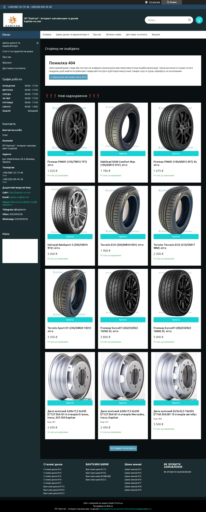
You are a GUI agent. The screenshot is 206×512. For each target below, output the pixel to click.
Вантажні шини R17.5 (96, 469)
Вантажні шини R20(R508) (98, 476)
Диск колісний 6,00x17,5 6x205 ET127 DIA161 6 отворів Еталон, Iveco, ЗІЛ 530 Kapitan (68, 414)
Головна (47, 34)
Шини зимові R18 (133, 486)
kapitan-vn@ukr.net (19, 197)
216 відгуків (154, 2)
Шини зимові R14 (133, 473)
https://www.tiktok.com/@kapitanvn (19, 203)
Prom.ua (119, 503)
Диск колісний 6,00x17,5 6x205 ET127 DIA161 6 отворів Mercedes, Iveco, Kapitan (122, 414)
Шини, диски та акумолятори (71, 34)
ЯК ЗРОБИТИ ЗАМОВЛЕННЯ (177, 472)
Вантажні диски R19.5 (54, 490)
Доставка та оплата (136, 34)
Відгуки (156, 34)
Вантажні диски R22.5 (54, 493)
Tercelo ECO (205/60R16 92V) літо (122, 244)
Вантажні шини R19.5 (96, 473)
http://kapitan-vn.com (20, 192)
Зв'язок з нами (113, 34)
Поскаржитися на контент (112, 509)
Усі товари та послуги (122, 448)
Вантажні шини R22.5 (96, 479)
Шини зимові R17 (133, 483)
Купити (70, 153)
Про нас (97, 34)
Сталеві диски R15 (52, 476)
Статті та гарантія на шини (17, 51)
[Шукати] (189, 20)
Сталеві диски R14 (52, 473)
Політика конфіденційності (138, 509)
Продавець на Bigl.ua (103, 506)
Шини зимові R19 (133, 490)
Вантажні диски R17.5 (54, 486)
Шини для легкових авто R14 (69, 77)
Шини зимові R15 (133, 476)
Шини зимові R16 (133, 479)
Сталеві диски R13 (52, 469)
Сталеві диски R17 (52, 483)
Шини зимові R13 (133, 469)
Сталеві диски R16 (52, 479)
